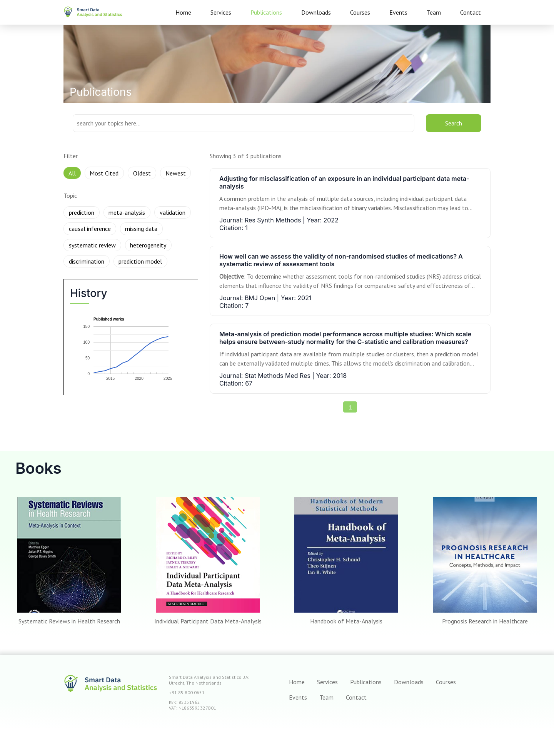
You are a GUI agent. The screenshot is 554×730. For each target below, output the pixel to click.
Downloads (316, 12)
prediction (81, 212)
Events (398, 12)
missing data (141, 228)
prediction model (140, 261)
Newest (175, 173)
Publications (266, 12)
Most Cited (104, 173)
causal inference (90, 228)
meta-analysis (126, 212)
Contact (470, 12)
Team (434, 12)
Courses (360, 12)
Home (183, 12)
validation (172, 212)
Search (453, 123)
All (72, 173)
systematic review (92, 245)
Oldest (142, 173)
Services (220, 12)
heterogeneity (148, 245)
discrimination (86, 261)
